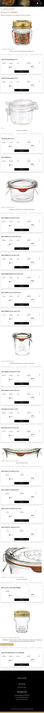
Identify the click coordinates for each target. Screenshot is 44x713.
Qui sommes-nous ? (22, 687)
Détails (22, 71)
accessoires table (8, 9)
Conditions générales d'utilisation (22, 695)
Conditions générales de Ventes (22, 697)
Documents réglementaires (22, 699)
